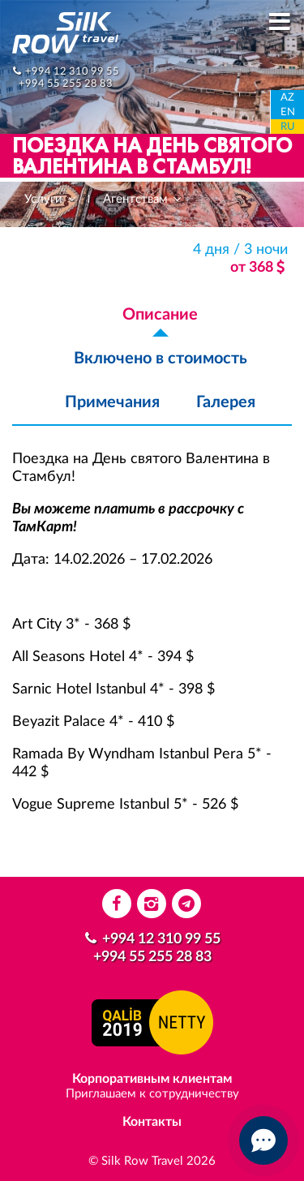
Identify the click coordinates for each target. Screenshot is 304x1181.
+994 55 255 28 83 (66, 83)
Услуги (51, 199)
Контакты (152, 1121)
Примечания (112, 402)
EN (287, 112)
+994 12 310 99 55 (72, 71)
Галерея (225, 402)
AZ (287, 97)
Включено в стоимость (160, 358)
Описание (160, 315)
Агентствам (143, 199)
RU (287, 127)
